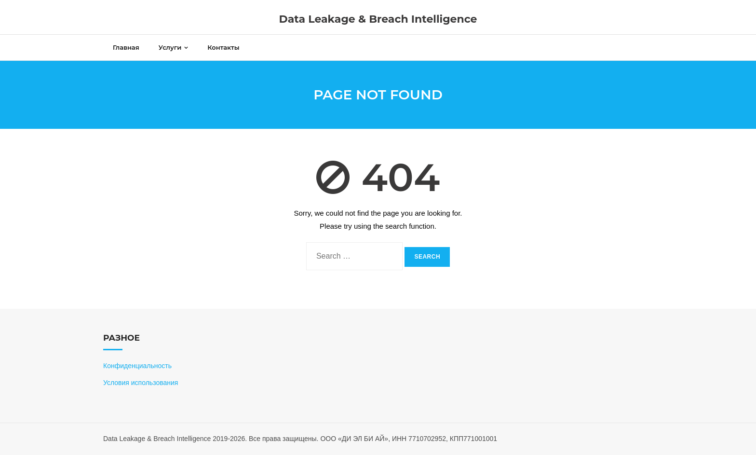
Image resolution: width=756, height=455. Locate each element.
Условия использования (140, 382)
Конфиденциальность (137, 366)
